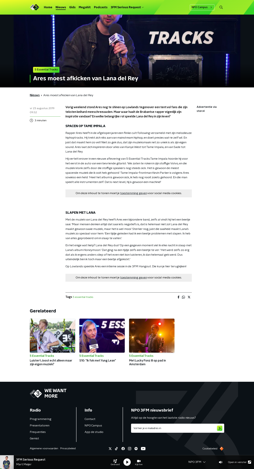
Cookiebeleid (209, 448)
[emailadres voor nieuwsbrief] (177, 428)
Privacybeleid (68, 448)
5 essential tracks (83, 297)
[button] (115, 462)
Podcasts (100, 7)
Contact (90, 419)
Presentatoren (39, 425)
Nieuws (61, 7)
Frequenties (38, 432)
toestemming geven (133, 193)
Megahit (85, 7)
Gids (72, 7)
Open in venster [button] (239, 462)
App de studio (94, 432)
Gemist (34, 438)
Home (48, 7)
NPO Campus (202, 7)
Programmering (40, 419)
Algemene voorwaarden (44, 448)
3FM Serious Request (127, 7)
